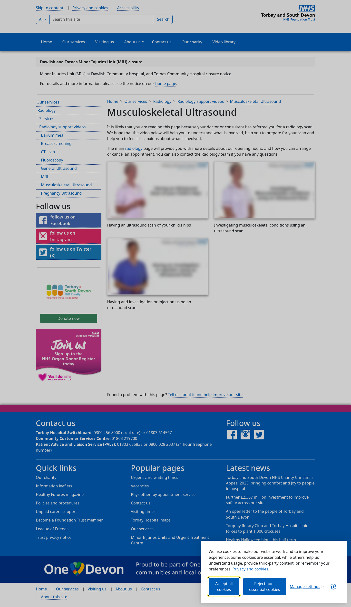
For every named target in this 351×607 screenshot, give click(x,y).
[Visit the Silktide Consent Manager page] (333, 586)
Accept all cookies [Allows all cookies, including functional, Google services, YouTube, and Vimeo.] (224, 586)
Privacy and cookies (250, 569)
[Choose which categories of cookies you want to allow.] (307, 586)
